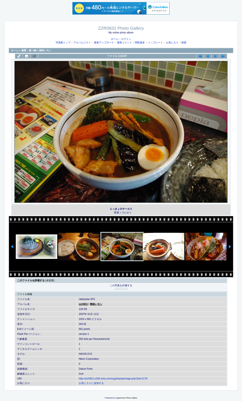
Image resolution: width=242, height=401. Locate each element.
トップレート (155, 42)
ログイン (126, 39)
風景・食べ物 (28, 50)
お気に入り (172, 42)
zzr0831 (83, 304)
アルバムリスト (82, 42)
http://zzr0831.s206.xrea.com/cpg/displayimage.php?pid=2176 (113, 378)
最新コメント (124, 42)
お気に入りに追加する (91, 383)
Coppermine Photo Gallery (126, 398)
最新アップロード (104, 42)
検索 (183, 42)
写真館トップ (63, 42)
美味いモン (45, 50)
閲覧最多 (140, 42)
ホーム (114, 39)
